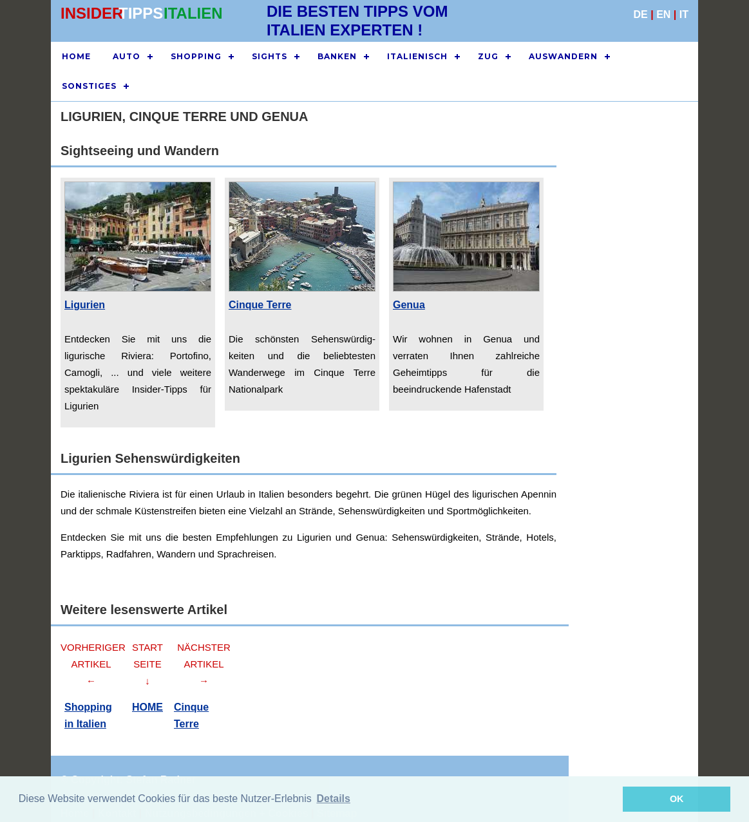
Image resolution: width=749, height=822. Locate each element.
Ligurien (84, 304)
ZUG (488, 56)
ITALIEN (193, 13)
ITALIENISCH (417, 56)
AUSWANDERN (563, 56)
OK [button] (677, 799)
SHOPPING (196, 56)
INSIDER (92, 13)
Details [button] (333, 798)
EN (663, 14)
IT (683, 14)
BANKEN (337, 56)
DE (641, 14)
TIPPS (141, 13)
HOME (76, 56)
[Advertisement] (627, 366)
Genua (409, 304)
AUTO (126, 56)
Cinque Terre (260, 304)
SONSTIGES (89, 86)
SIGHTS (269, 56)
